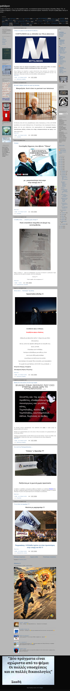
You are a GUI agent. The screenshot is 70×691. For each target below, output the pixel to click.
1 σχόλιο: (20, 282)
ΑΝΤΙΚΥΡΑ (21, 18)
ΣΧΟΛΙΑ (32, 23)
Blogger (41, 687)
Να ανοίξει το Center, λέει (24, 629)
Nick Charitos (63, 150)
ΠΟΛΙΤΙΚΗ (5, 23)
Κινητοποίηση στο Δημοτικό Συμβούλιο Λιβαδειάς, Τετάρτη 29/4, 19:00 (62, 70)
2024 (61, 161)
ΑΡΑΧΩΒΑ (27, 18)
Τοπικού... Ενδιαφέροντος (52, 23)
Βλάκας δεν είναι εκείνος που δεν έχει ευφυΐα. (26, 382)
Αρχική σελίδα (34, 557)
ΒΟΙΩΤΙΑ (34, 18)
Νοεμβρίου (63, 172)
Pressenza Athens (16, 25)
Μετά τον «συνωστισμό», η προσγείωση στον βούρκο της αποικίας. (62, 61)
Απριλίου (63, 217)
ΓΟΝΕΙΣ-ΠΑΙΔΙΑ (54, 18)
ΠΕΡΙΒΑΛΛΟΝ (55, 21)
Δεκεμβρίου (63, 171)
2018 (61, 226)
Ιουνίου (62, 214)
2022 (61, 164)
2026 (61, 157)
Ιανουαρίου (63, 224)
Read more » (16, 75)
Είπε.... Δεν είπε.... (31, 20)
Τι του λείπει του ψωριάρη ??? (22, 504)
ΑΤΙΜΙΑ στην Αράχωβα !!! (24, 635)
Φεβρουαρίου (64, 221)
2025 (61, 159)
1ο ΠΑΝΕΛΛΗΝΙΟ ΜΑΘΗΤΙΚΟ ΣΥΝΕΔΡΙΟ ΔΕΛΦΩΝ (62, 35)
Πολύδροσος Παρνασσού (62, 41)
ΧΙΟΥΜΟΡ (5, 25)
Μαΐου (62, 216)
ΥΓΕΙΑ (63, 23)
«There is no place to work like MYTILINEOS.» (26, 30)
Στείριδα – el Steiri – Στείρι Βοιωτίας (62, 57)
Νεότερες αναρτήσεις (19, 557)
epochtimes (4, 41)
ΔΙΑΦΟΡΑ (10, 20)
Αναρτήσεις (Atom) (22, 559)
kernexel (4, 44)
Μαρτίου (63, 219)
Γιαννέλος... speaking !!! (23, 622)
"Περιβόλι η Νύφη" (22, 648)
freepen (3, 42)
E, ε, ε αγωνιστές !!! (23, 642)
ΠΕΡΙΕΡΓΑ (62, 21)
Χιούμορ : (16, 143)
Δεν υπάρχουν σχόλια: (22, 77)
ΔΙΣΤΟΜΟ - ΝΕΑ (62, 47)
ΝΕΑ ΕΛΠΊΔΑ (36, 21)
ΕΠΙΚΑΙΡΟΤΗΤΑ (50, 20)
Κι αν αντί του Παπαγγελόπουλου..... (23, 447)
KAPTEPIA (61, 32)
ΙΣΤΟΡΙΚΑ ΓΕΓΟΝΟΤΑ (9, 21)
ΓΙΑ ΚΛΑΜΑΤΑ (42, 18)
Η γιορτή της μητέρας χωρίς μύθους (62, 43)
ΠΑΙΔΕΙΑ (50, 21)
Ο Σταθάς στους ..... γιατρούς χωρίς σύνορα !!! (26, 219)
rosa (3, 37)
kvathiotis (4, 39)
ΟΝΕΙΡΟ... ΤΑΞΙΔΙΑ (43, 21)
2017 (61, 227)
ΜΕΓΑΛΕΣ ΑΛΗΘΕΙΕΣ (25, 21)
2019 (61, 169)
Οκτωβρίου (63, 174)
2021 (61, 166)
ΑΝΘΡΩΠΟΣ (13, 18)
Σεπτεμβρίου (63, 210)
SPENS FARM (25, 25)
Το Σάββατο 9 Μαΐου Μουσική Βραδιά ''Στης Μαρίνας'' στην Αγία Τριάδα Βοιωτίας (62, 51)
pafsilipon (5, 6)
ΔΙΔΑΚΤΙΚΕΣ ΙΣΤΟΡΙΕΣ (20, 20)
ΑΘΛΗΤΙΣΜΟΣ (5, 18)
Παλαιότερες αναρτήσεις (49, 557)
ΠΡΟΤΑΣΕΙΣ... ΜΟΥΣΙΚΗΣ (19, 23)
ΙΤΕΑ (17, 21)
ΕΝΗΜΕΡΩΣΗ (40, 20)
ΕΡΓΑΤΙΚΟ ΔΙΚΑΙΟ (63, 20)
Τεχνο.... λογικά (40, 23)
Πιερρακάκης (20, 545)
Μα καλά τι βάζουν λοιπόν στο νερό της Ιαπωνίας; (27, 85)
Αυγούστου (63, 212)
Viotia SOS (61, 67)
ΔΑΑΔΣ (62, 18)
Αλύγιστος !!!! (17, 563)
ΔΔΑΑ (3, 20)
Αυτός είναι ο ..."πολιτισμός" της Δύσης (24, 290)
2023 (61, 162)
